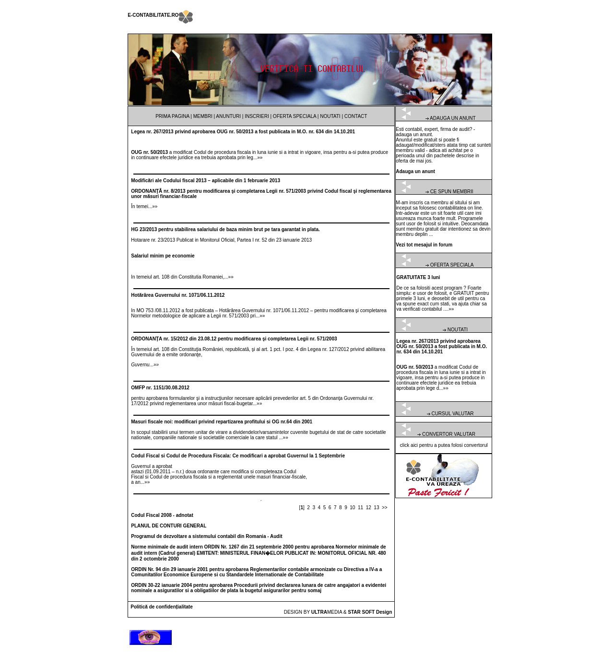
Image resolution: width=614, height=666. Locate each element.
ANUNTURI (228, 116)
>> (385, 507)
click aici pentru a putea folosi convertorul (444, 445)
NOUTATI (330, 116)
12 (368, 507)
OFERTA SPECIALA (294, 116)
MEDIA (326, 612)
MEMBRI (203, 116)
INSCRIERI (257, 116)
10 (352, 507)
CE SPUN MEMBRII (451, 191)
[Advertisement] (569, 144)
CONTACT (355, 116)
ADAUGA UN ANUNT (453, 118)
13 (376, 507)
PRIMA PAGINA (172, 116)
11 (360, 507)
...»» (257, 157)
